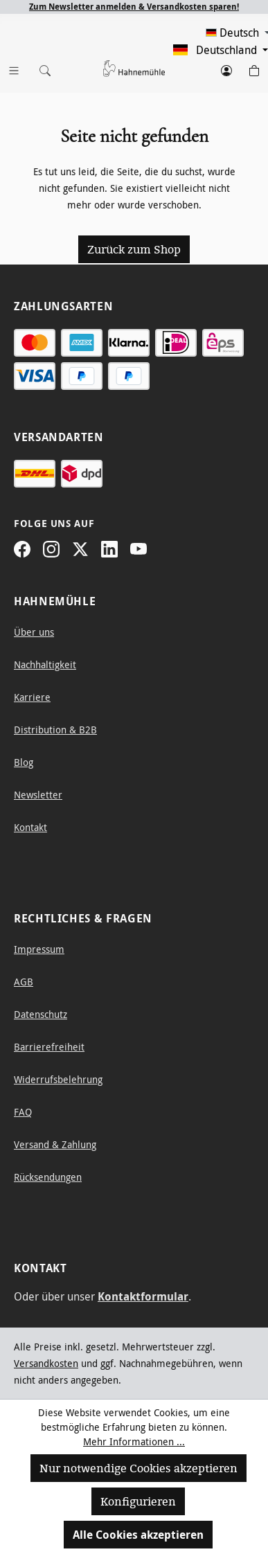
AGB (23, 981)
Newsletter (38, 794)
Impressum (39, 949)
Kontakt (30, 827)
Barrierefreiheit (49, 1046)
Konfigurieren (138, 1501)
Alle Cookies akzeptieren (138, 1534)
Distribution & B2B (55, 729)
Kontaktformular (143, 1296)
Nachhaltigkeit (45, 664)
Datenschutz (40, 1014)
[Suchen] (41, 68)
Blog (23, 762)
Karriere (32, 697)
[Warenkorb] (254, 68)
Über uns (34, 631)
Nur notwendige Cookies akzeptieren (138, 1468)
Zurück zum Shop (134, 249)
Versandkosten (46, 1363)
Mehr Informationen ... (134, 1441)
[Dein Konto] (226, 68)
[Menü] (14, 68)
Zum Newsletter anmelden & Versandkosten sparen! (134, 6)
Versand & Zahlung (55, 1144)
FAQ (23, 1111)
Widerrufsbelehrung (58, 1079)
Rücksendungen (48, 1177)
